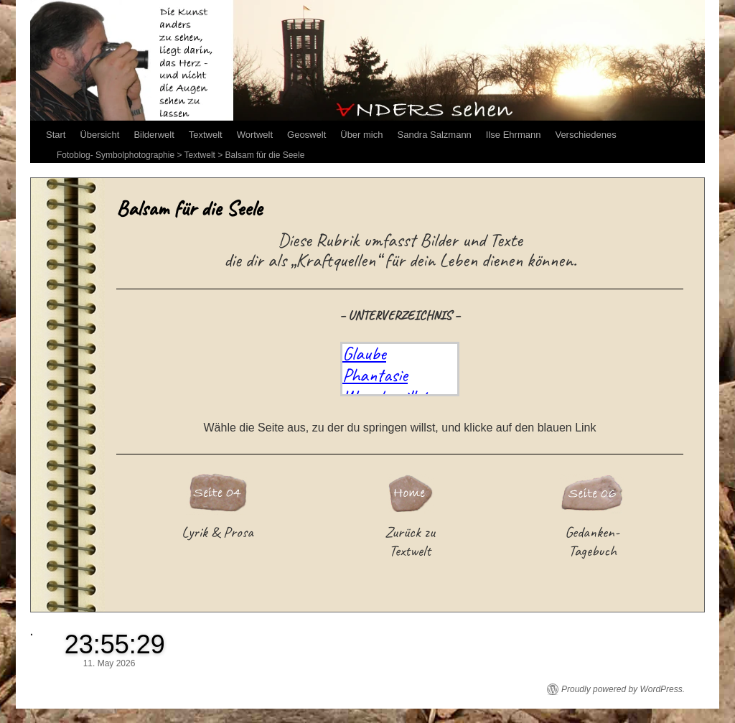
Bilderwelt (154, 134)
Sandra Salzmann (435, 134)
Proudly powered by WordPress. (623, 689)
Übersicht (99, 134)
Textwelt (206, 134)
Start (55, 134)
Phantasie (375, 375)
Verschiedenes (585, 134)
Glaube (364, 353)
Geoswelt (306, 134)
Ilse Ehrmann (513, 134)
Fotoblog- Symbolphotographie (115, 155)
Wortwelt (255, 134)
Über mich (361, 134)
